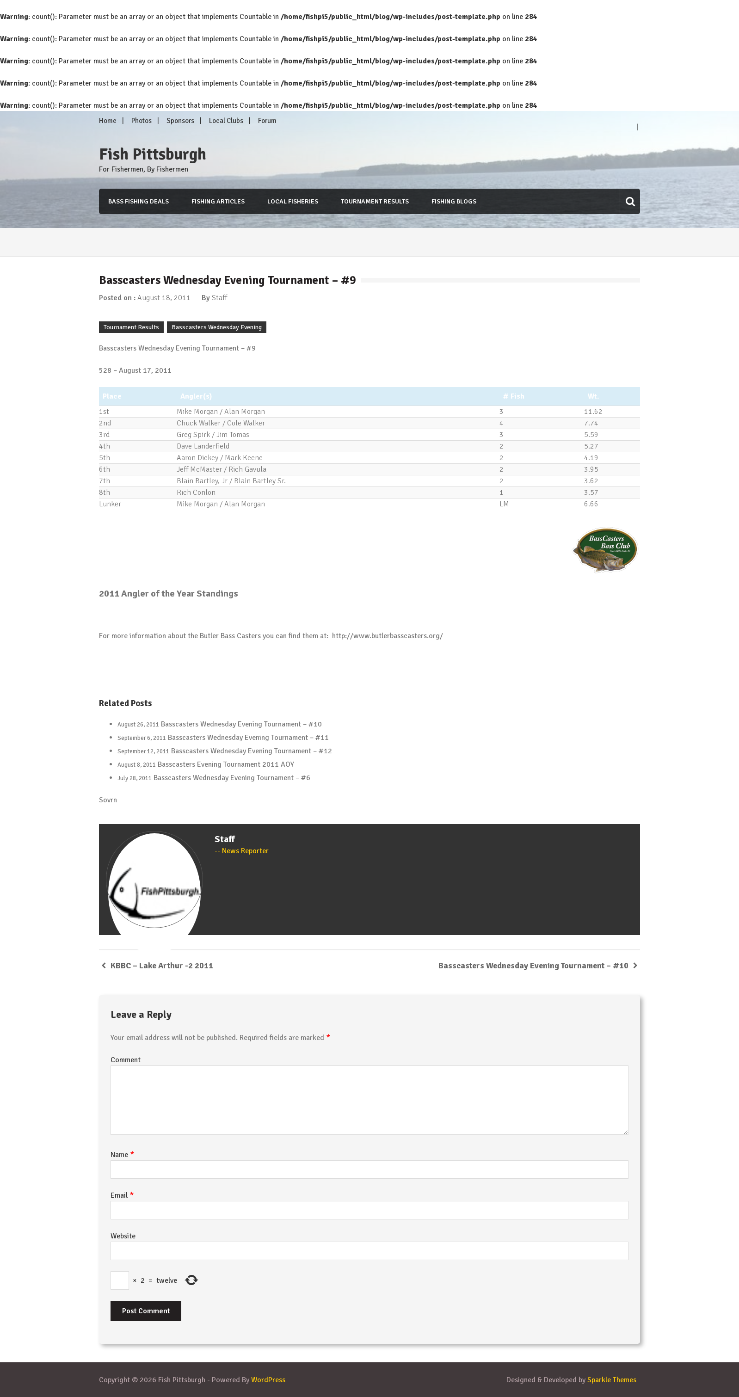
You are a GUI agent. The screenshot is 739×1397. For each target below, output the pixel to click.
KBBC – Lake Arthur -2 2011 (162, 965)
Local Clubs (226, 121)
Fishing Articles (218, 201)
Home (108, 121)
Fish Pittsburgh (152, 154)
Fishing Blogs (453, 201)
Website (123, 1236)
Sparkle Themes (611, 1380)
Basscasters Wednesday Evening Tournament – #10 (241, 724)
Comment (126, 1060)
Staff (219, 297)
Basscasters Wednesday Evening (217, 327)
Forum (267, 121)
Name (123, 1154)
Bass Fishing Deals (138, 201)
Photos (141, 121)
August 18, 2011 (164, 297)
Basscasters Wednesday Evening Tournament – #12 (251, 751)
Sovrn (108, 800)
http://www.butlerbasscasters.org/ (387, 635)
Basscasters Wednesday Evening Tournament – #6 (232, 777)
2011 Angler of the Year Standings (168, 593)
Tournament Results (375, 201)
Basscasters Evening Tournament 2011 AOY (226, 764)
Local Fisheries (292, 201)
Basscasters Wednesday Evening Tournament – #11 (248, 737)
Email (122, 1195)
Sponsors (180, 121)
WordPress (268, 1380)
